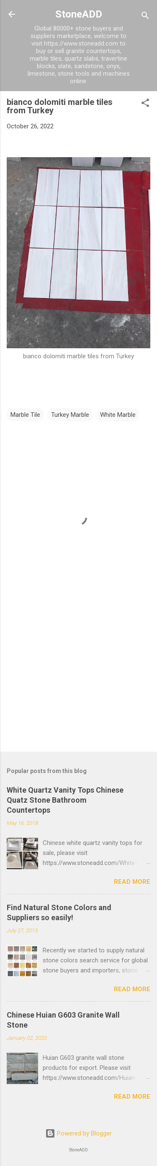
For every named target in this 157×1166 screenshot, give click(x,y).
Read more (132, 881)
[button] (145, 104)
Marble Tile (25, 414)
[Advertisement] (78, 679)
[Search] (145, 17)
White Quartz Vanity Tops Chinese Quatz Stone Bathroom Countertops (65, 800)
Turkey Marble (70, 414)
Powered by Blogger (78, 1133)
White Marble (118, 414)
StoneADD (78, 14)
